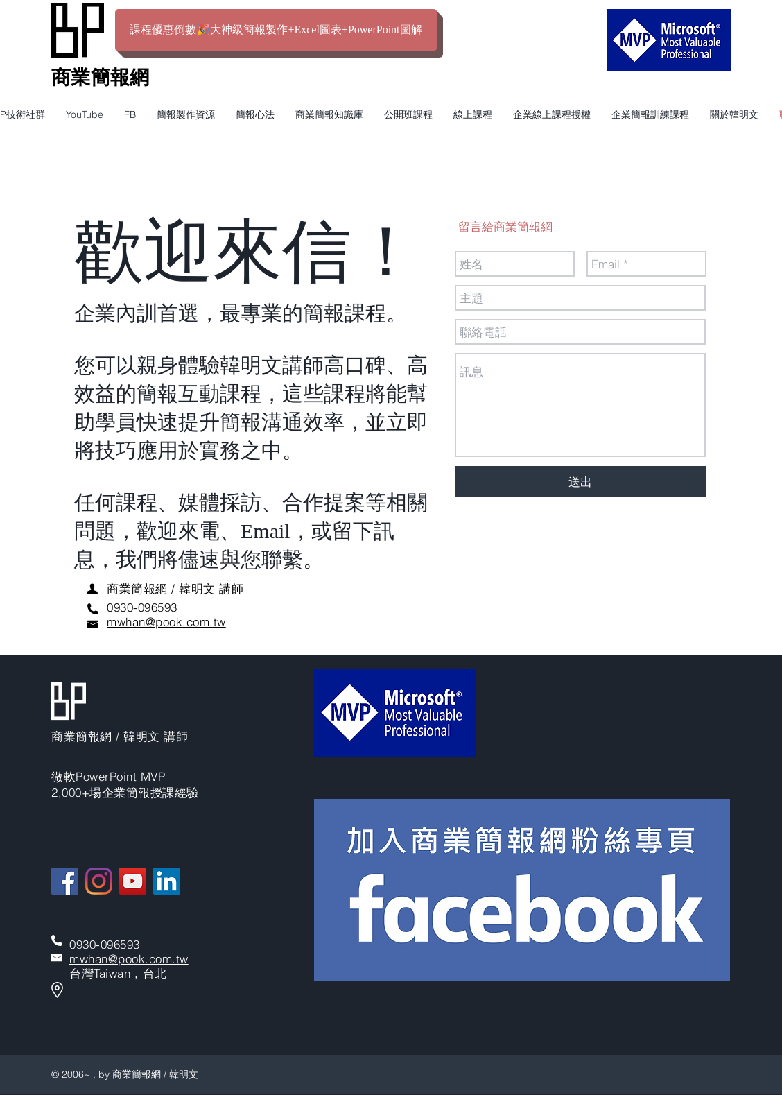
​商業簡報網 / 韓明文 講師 (175, 588)
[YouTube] (132, 881)
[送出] (580, 481)
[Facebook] (64, 881)
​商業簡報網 (100, 77)
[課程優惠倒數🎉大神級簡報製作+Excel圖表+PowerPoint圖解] (276, 30)
